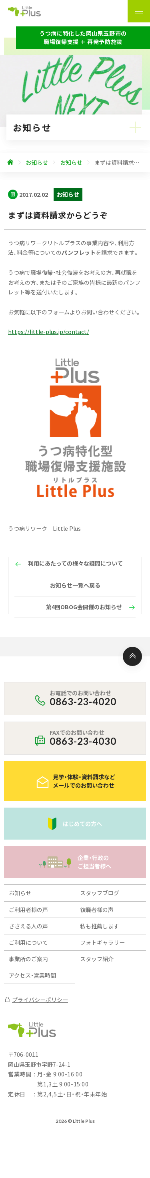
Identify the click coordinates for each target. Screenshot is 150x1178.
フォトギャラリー (102, 942)
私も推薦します (99, 926)
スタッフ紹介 (97, 959)
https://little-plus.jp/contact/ (48, 332)
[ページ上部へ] (132, 656)
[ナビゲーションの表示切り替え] (139, 11)
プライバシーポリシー (36, 1000)
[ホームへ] (10, 162)
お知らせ (20, 893)
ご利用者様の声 (28, 910)
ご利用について (28, 942)
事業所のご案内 (28, 959)
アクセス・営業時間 (32, 975)
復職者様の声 (97, 910)
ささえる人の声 (28, 926)
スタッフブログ (99, 893)
